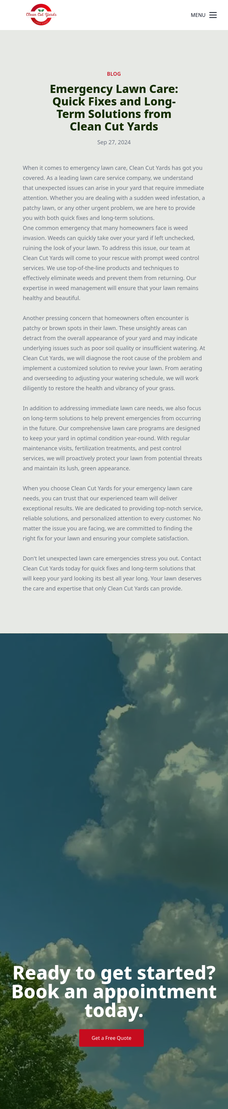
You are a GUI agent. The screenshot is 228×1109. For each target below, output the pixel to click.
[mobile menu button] (213, 15)
